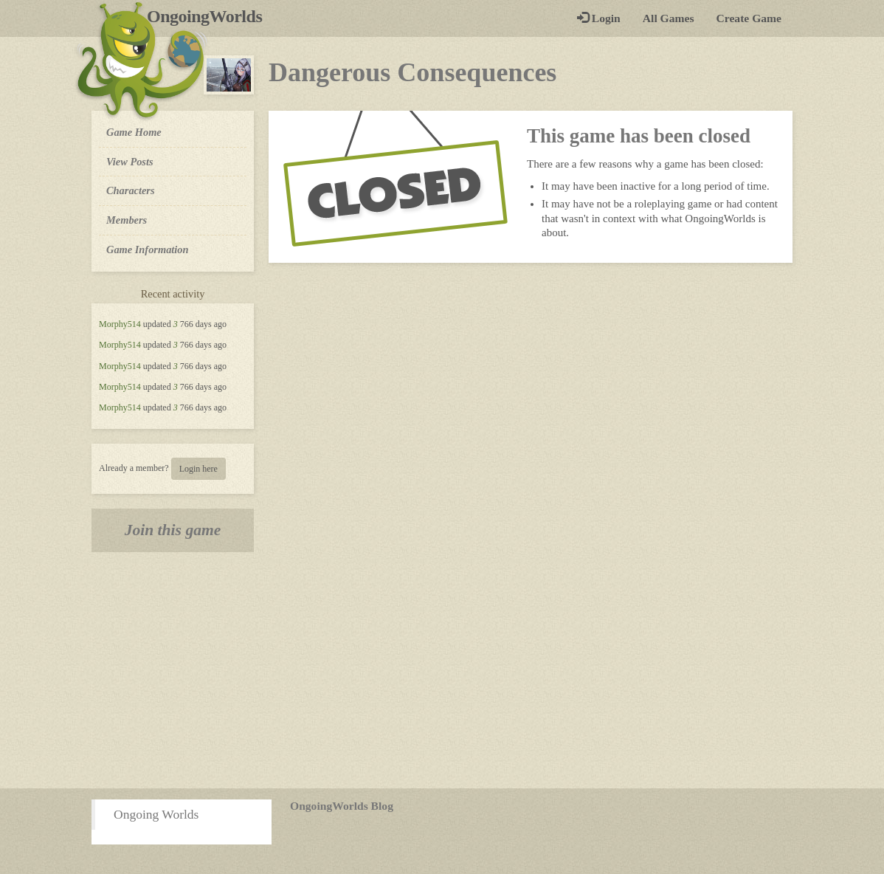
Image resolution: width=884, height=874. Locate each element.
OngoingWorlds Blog (341, 805)
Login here (198, 469)
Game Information (147, 249)
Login (599, 18)
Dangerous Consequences (412, 72)
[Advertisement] (442, 670)
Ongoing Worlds (156, 814)
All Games (668, 18)
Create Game (748, 18)
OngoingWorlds (210, 16)
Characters (130, 189)
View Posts (129, 162)
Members (126, 220)
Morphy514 (120, 324)
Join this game (173, 530)
